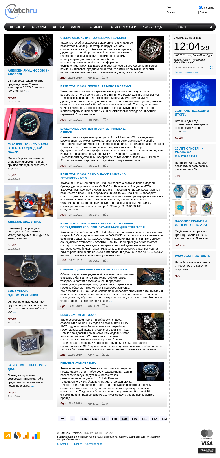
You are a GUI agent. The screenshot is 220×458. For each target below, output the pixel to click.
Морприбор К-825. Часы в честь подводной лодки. (28, 147)
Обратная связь (94, 444)
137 (104, 419)
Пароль (170, 12)
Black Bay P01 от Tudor (78, 314)
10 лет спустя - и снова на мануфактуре (189, 152)
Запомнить (206, 7)
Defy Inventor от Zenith (78, 363)
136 (94, 419)
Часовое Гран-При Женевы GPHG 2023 (191, 223)
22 (107, 354)
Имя (168, 7)
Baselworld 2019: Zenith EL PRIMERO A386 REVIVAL (96, 86)
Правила (77, 444)
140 (134, 419)
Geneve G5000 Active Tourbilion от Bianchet (93, 37)
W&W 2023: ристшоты (193, 256)
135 (84, 419)
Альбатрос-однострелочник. (23, 293)
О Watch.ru (63, 444)
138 (114, 419)
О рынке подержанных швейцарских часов (93, 269)
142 (154, 419)
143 (164, 419)
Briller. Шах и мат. (24, 221)
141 (144, 419)
